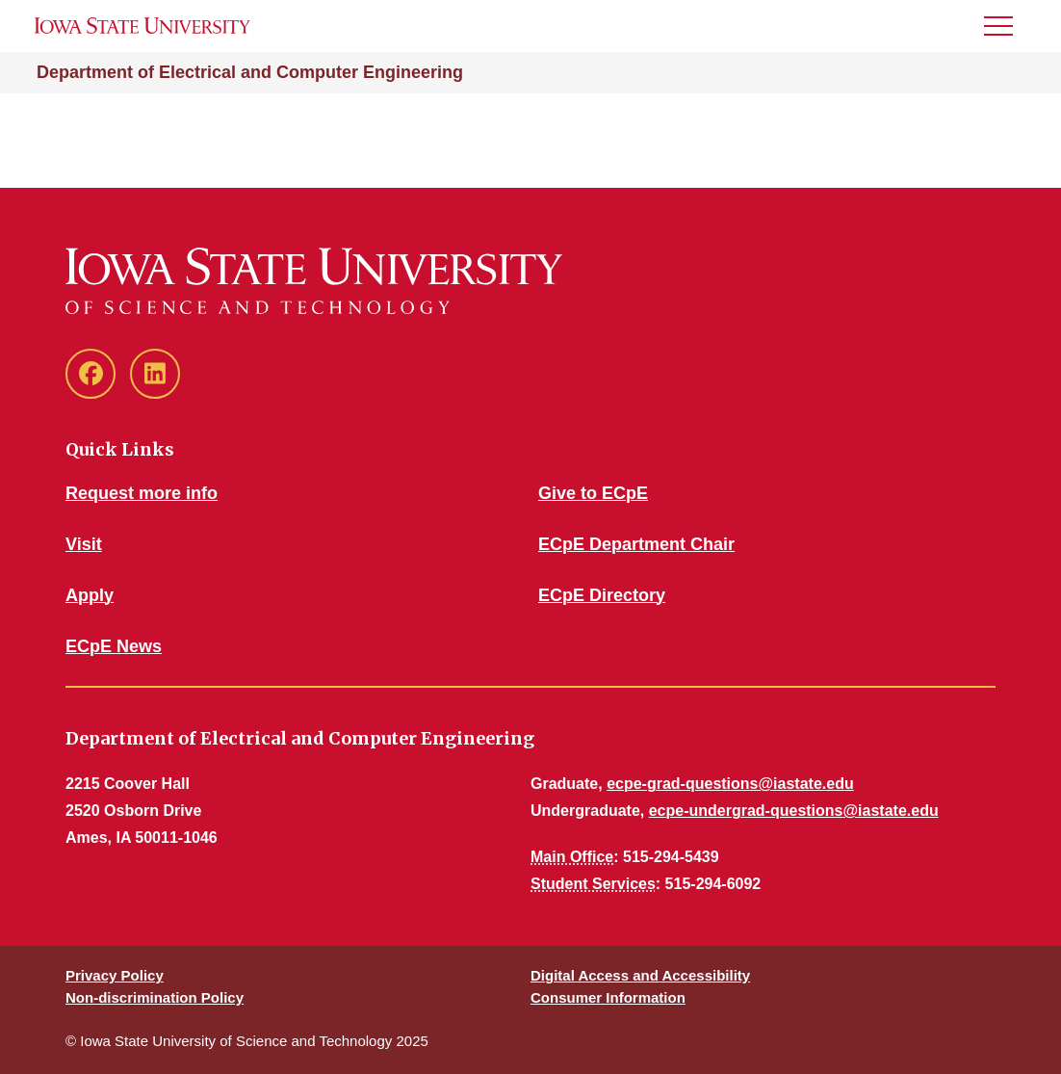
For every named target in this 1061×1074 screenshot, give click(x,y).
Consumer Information (608, 997)
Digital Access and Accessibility (640, 975)
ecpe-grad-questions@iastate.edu (730, 783)
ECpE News (113, 646)
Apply (89, 595)
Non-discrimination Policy (154, 997)
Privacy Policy (114, 975)
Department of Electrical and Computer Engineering (250, 72)
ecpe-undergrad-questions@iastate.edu (794, 810)
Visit (83, 544)
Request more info (141, 493)
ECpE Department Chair (636, 544)
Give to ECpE (593, 493)
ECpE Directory (601, 595)
